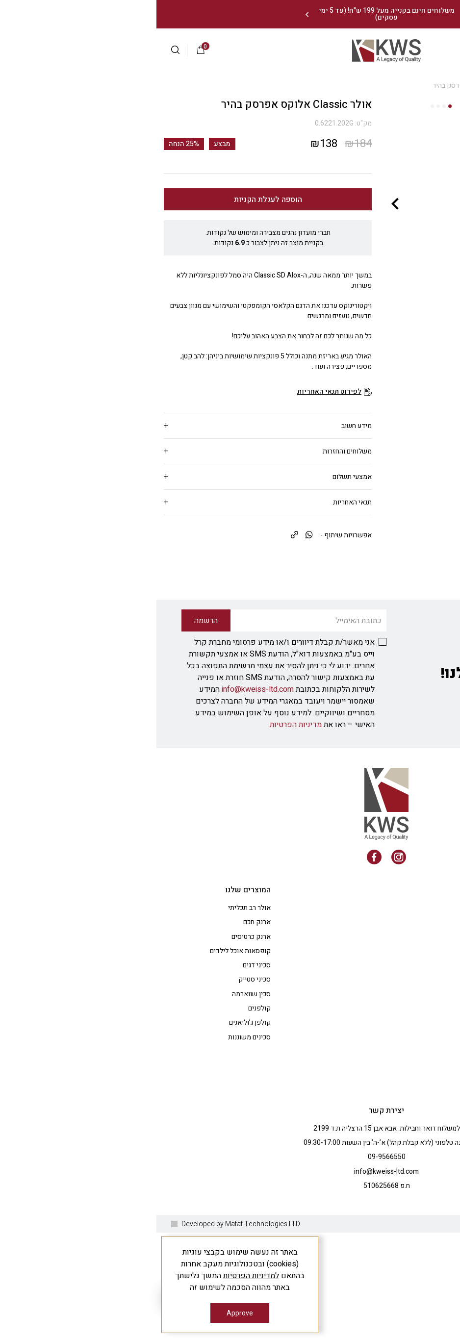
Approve (83, 1313)
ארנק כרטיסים (94, 1057)
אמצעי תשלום (195, 477)
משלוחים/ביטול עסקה (376, 1186)
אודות (398, 1029)
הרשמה (380, 50)
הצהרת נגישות (387, 1172)
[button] (23, 51)
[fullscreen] (341, 209)
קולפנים (103, 1129)
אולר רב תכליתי (93, 1029)
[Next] (150, 14)
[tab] (111, 425)
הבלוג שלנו (392, 1071)
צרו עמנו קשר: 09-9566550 (404, 14)
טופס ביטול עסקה (382, 1201)
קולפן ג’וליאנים (93, 1143)
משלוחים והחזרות (190, 451)
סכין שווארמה (95, 1114)
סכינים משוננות (93, 1157)
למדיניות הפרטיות (95, 1276)
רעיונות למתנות (385, 1129)
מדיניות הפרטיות (139, 846)
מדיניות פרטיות (385, 1157)
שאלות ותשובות (384, 1043)
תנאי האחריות (196, 502)
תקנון (399, 1086)
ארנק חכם (100, 1043)
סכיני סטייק (98, 1100)
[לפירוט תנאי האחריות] (178, 391)
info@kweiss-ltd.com (101, 810)
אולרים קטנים (394, 85)
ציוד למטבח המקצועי (377, 1100)
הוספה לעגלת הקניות (111, 199)
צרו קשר (395, 1143)
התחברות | (413, 50)
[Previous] (314, 14)
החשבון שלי (390, 1057)
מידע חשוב (200, 426)
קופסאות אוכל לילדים (83, 1071)
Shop (428, 85)
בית (448, 85)
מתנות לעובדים (386, 1114)
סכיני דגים (100, 1086)
